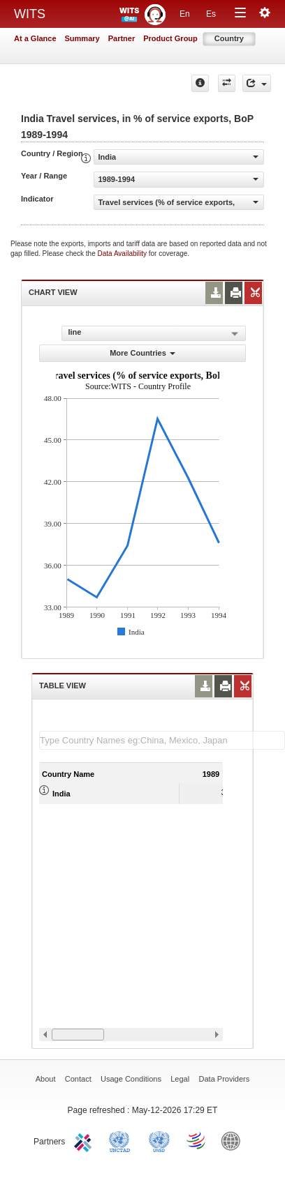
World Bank (234, 1140)
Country (229, 38)
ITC (85, 1140)
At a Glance (35, 38)
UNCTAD (122, 1140)
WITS (29, 14)
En (185, 14)
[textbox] (162, 740)
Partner (122, 38)
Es (211, 14)
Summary (82, 38)
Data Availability (123, 253)
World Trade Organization (197, 1140)
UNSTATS (159, 1140)
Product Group (170, 38)
